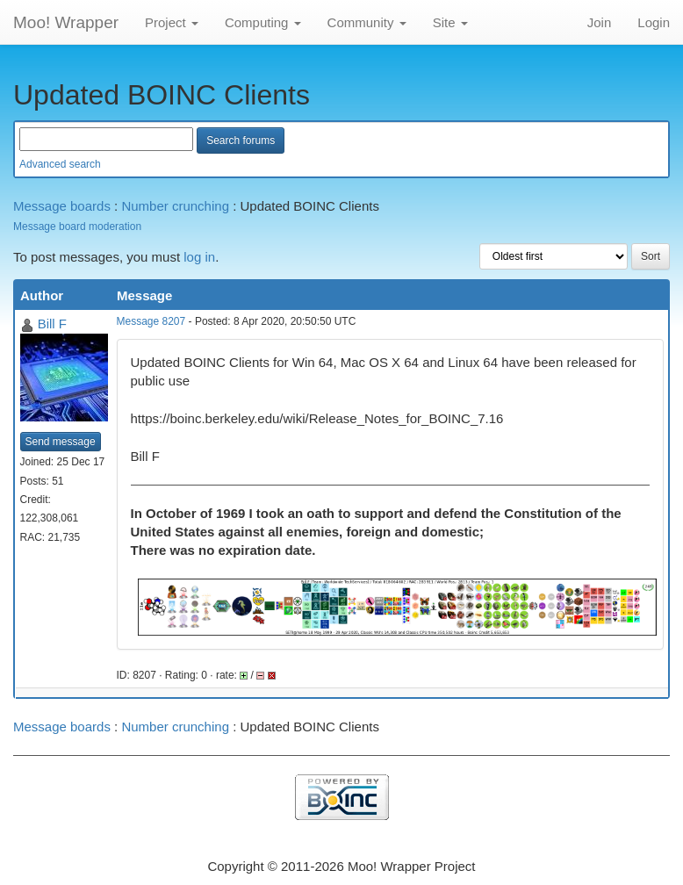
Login (653, 22)
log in (199, 256)
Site (450, 22)
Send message (60, 441)
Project (171, 22)
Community (366, 22)
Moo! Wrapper (66, 22)
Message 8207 (151, 321)
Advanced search (60, 164)
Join (599, 22)
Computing (263, 22)
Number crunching (175, 205)
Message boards (62, 205)
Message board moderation (77, 226)
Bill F (52, 323)
